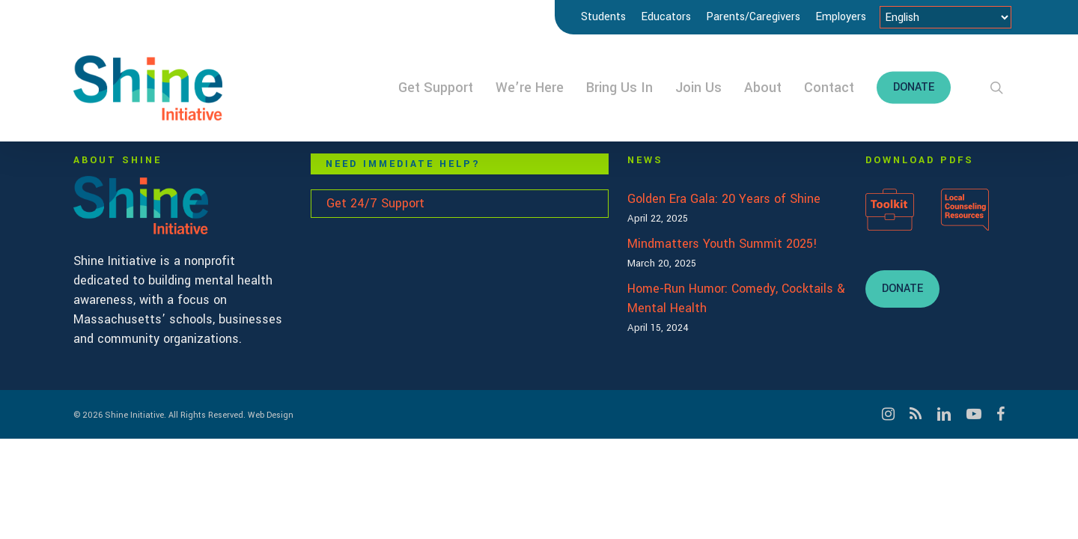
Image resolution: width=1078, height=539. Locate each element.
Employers (840, 17)
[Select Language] (945, 17)
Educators (666, 17)
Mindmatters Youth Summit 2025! (722, 243)
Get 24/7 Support (375, 203)
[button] (902, 289)
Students (603, 17)
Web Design (270, 415)
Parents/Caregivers (753, 17)
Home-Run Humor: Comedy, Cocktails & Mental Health (736, 298)
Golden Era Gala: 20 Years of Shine (723, 198)
